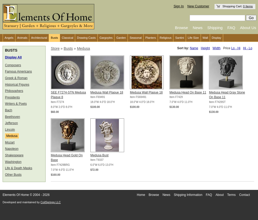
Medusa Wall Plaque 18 (106, 92)
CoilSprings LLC (51, 202)
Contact (244, 195)
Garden (121, 37)
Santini (179, 37)
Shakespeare (14, 155)
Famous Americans (18, 71)
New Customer (198, 6)
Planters (150, 37)
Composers (13, 65)
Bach (8, 110)
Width (217, 48)
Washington (13, 162)
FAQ (231, 27)
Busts (54, 37)
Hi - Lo (247, 48)
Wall (205, 37)
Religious (166, 37)
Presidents (12, 97)
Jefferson (11, 123)
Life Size (193, 37)
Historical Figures (17, 84)
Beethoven (12, 117)
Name (194, 48)
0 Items (248, 6)
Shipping (215, 27)
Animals (22, 37)
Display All (13, 57)
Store (55, 48)
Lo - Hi (235, 48)
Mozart (10, 142)
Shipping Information (188, 195)
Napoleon (11, 149)
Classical (67, 37)
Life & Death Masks (18, 168)
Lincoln (10, 129)
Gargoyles (106, 37)
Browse (181, 27)
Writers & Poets (16, 104)
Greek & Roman (16, 78)
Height (205, 48)
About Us (248, 27)
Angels (9, 37)
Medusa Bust (99, 155)
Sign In (179, 6)
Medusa (12, 136)
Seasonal (136, 37)
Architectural (39, 37)
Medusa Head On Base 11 (187, 92)
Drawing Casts (86, 37)
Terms (231, 195)
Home (141, 195)
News (198, 27)
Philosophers (14, 91)
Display (216, 37)
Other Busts (13, 175)
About (220, 195)
